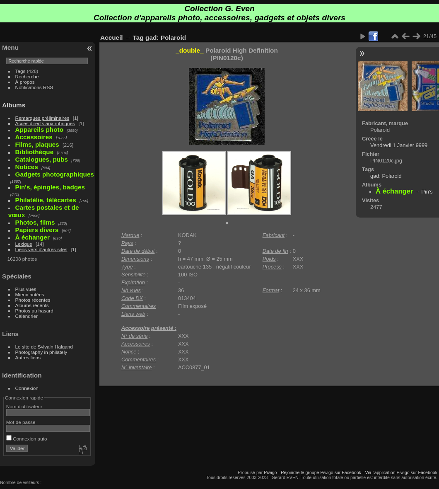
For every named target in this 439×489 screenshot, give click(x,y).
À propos (25, 82)
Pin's (426, 192)
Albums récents (32, 305)
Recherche (27, 76)
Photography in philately (41, 352)
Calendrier (26, 316)
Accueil (111, 37)
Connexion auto (26, 438)
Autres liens (28, 357)
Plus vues (25, 289)
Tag (138, 37)
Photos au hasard (34, 310)
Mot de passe (21, 422)
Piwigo (270, 472)
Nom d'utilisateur (24, 406)
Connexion (27, 388)
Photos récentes (33, 300)
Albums (13, 105)
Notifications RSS (34, 87)
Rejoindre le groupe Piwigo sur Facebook (321, 472)
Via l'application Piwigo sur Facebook (401, 472)
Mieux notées (29, 294)
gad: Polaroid (165, 37)
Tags (20, 71)
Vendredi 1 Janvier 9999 (398, 145)
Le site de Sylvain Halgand (44, 346)
